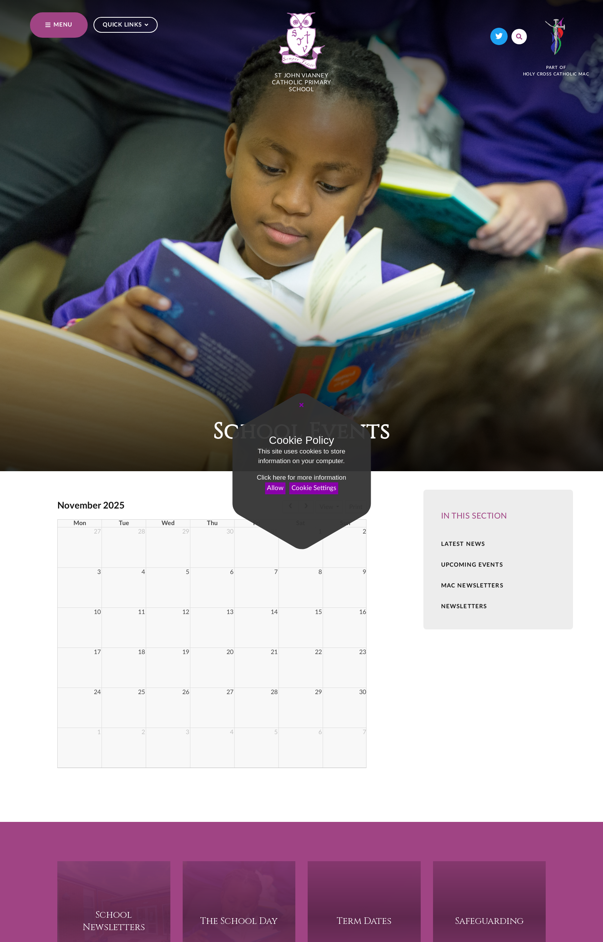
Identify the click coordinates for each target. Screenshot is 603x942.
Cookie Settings (314, 488)
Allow (275, 488)
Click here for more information (301, 477)
